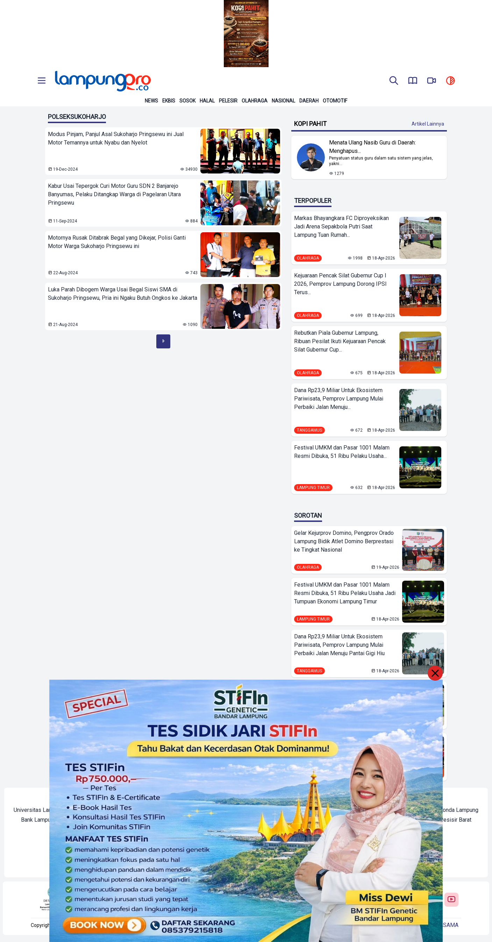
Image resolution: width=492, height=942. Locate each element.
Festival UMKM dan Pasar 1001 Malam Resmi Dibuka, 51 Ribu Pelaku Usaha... (342, 451)
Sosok (187, 101)
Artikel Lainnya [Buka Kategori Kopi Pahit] (428, 124)
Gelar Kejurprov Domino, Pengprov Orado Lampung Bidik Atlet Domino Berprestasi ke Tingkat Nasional (344, 541)
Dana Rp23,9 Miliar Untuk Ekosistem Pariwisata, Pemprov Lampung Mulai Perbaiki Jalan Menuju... (338, 398)
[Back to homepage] (102, 81)
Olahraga (255, 101)
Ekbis (168, 101)
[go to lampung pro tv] (431, 81)
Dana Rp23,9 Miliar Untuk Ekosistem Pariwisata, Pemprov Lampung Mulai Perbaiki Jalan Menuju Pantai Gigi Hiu (339, 645)
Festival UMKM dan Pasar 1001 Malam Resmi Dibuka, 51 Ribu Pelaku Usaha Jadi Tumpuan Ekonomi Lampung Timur (344, 593)
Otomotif (335, 101)
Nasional (283, 101)
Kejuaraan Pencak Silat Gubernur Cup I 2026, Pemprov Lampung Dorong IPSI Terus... (340, 284)
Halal (207, 101)
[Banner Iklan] (246, 33)
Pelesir (228, 101)
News (151, 101)
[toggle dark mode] (450, 81)
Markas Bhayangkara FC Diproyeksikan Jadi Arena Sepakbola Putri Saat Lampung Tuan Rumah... (341, 226)
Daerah (309, 101)
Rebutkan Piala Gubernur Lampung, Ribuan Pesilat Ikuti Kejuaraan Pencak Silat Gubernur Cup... (340, 341)
